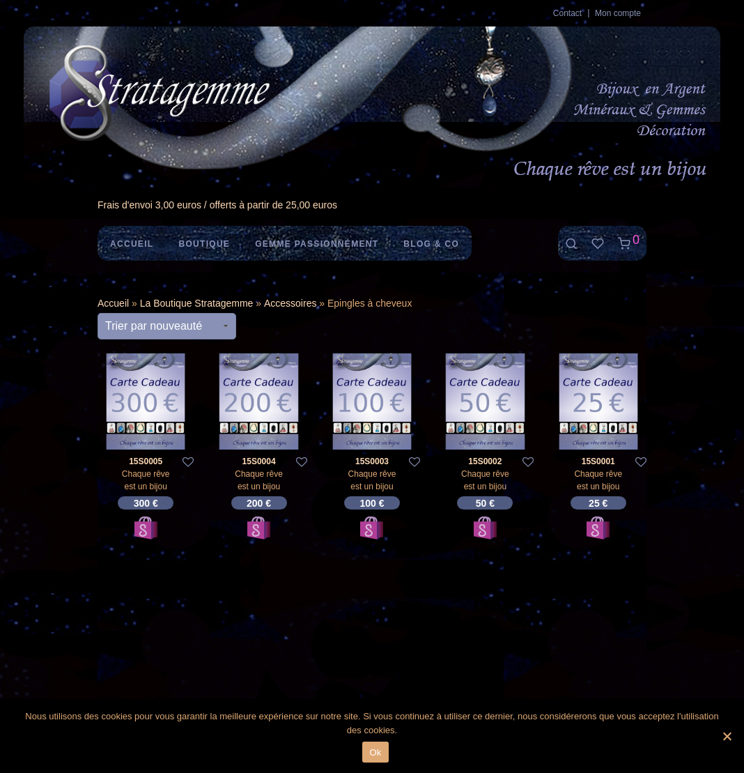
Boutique (204, 244)
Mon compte (618, 13)
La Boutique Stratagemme (197, 303)
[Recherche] (571, 243)
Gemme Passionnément (316, 244)
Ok (375, 752)
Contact (567, 13)
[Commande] (167, 326)
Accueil (131, 244)
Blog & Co (431, 244)
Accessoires (290, 303)
